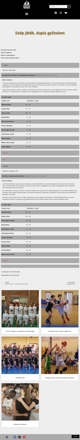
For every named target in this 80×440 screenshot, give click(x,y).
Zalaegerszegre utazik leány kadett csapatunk (59, 378)
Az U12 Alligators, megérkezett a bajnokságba (20, 331)
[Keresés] (68, 6)
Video (4, 159)
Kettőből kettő (20, 378)
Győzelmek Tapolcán (20, 424)
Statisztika (5, 153)
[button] (26, 14)
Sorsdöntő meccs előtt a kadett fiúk (60, 331)
